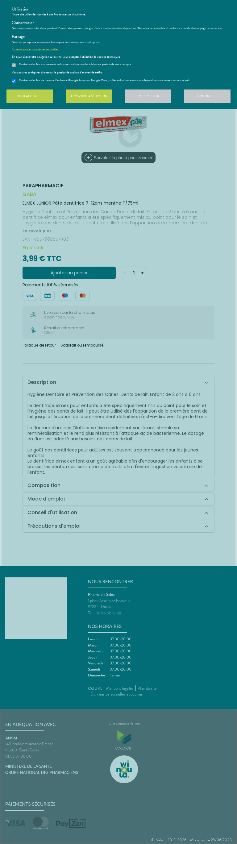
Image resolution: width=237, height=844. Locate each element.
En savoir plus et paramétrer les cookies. (35, 49)
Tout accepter (30, 96)
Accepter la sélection (88, 96)
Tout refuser (148, 96)
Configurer (207, 96)
